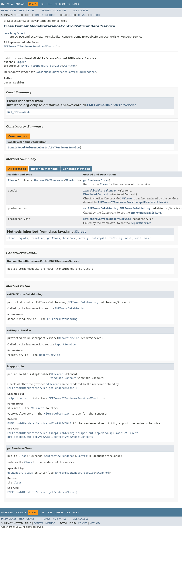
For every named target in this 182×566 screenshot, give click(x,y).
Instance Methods (44, 168)
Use (42, 4)
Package (20, 4)
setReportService (96, 218)
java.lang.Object (14, 33)
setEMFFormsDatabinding (100, 208)
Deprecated (62, 4)
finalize (37, 238)
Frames (46, 10)
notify (84, 238)
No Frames (59, 10)
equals (23, 238)
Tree (49, 4)
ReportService (120, 218)
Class (12, 180)
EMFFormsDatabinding (135, 208)
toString (115, 238)
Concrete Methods (76, 168)
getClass (53, 238)
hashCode (69, 238)
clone (11, 238)
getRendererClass (96, 180)
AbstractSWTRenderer (48, 180)
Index (75, 4)
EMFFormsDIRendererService (24, 46)
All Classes (80, 10)
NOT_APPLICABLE (18, 111)
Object (21, 61)
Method (50, 15)
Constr (38, 15)
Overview (7, 4)
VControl (51, 46)
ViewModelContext (96, 194)
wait (128, 238)
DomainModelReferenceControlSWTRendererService (44, 147)
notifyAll (99, 238)
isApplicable (92, 190)
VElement (110, 190)
